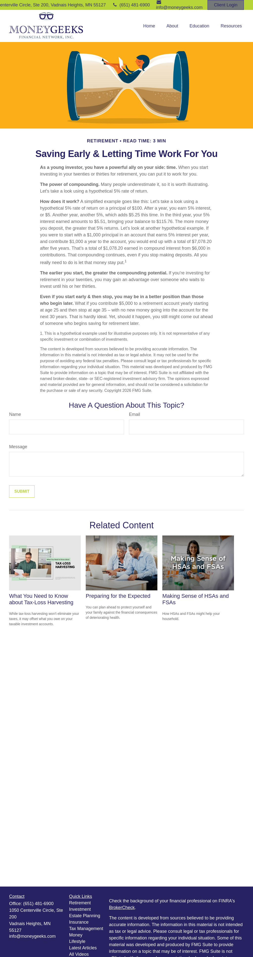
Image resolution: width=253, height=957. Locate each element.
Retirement (80, 902)
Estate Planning (84, 915)
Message (18, 446)
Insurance (79, 922)
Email (134, 414)
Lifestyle (77, 941)
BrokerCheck (122, 907)
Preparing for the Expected (118, 596)
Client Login (225, 4)
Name (15, 414)
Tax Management (86, 928)
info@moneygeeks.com (32, 936)
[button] (149, 26)
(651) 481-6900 (131, 4)
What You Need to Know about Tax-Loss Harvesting (41, 599)
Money (76, 935)
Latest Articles (83, 947)
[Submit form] (22, 491)
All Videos (79, 954)
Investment (80, 909)
